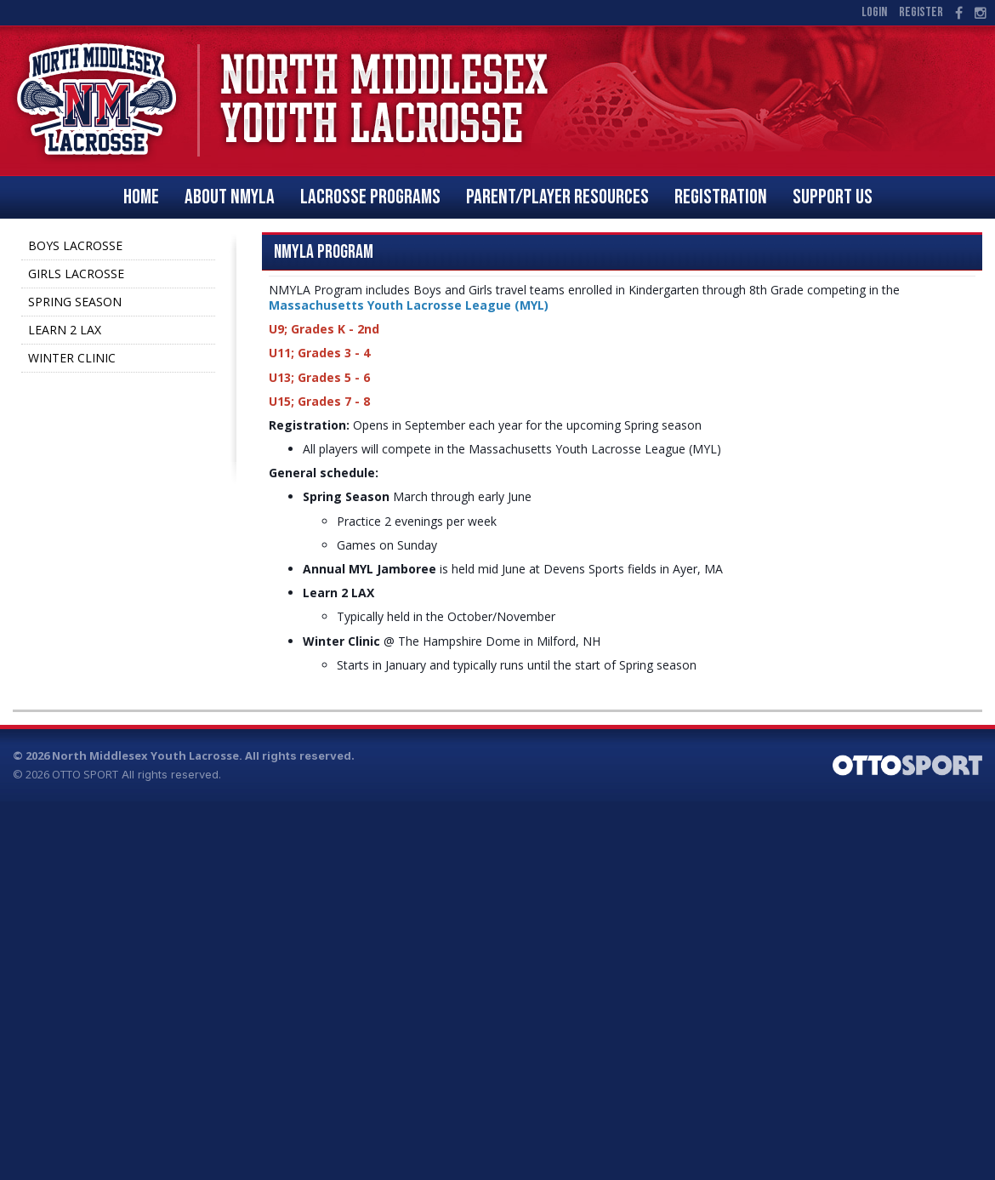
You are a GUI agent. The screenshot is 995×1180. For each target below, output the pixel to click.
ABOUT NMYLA (230, 197)
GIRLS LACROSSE (76, 273)
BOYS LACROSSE (75, 245)
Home (141, 197)
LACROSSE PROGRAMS (370, 197)
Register (921, 12)
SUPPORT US (833, 197)
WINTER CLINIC (72, 358)
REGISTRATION (720, 197)
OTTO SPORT (85, 774)
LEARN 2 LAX (64, 330)
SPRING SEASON (75, 302)
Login (874, 12)
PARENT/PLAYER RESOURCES (557, 197)
